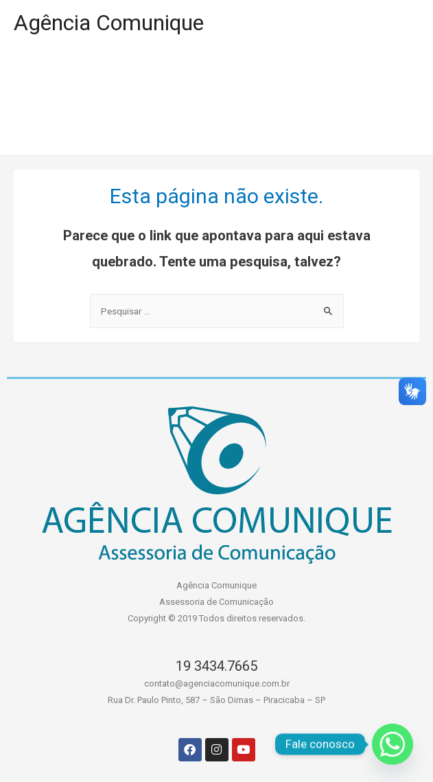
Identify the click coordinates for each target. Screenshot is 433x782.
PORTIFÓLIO (137, 72)
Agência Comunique (109, 23)
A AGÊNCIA (250, 72)
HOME (41, 72)
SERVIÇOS (356, 72)
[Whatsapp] (392, 744)
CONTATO (206, 127)
